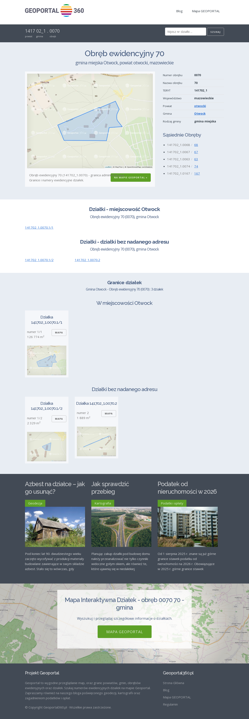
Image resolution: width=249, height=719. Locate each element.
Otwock (200, 113)
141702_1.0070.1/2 (39, 260)
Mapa (59, 332)
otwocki (200, 106)
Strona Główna (173, 679)
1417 (30, 31)
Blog (179, 11)
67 (196, 152)
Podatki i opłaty (172, 503)
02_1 (41, 31)
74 (196, 166)
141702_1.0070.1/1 (39, 227)
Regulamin (170, 701)
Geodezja (35, 503)
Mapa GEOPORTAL (206, 11)
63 (196, 159)
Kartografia (102, 503)
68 (196, 145)
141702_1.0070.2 (87, 260)
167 (197, 173)
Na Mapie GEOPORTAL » (130, 177)
